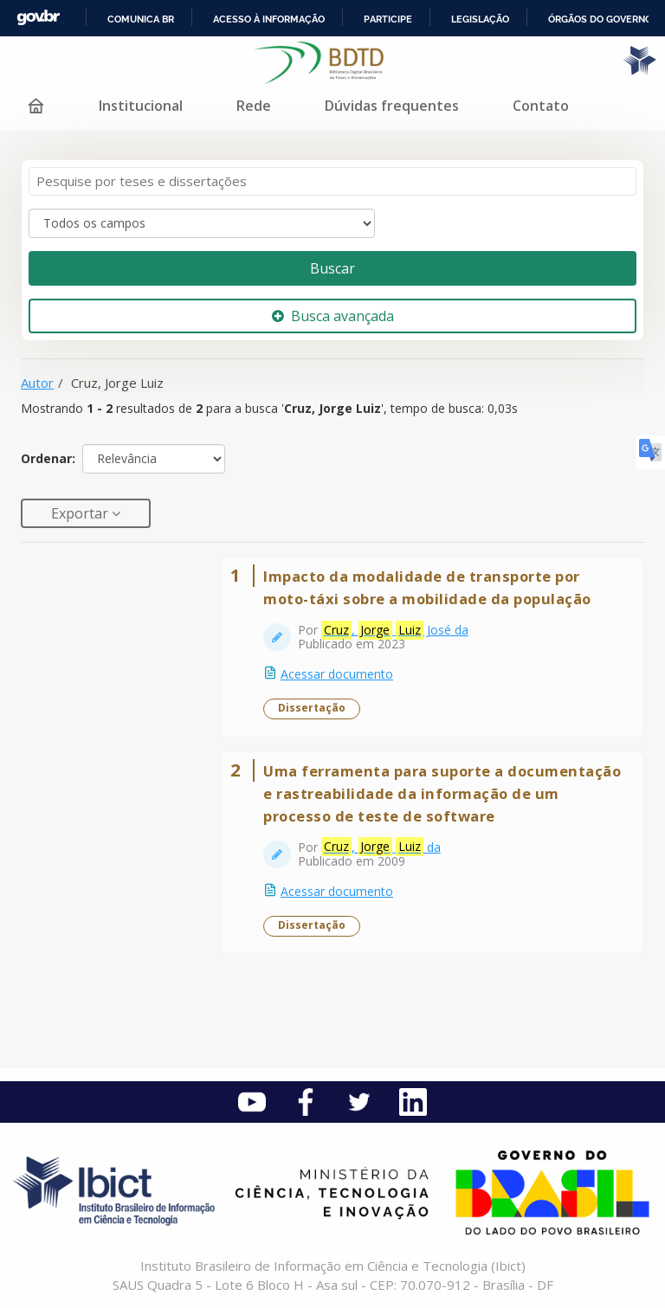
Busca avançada (333, 315)
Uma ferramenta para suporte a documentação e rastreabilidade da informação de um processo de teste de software (442, 793)
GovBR (38, 18)
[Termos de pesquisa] (332, 181)
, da (381, 846)
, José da (394, 630)
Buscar (332, 268)
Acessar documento (337, 674)
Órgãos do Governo (600, 19)
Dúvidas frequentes (392, 105)
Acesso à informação (269, 19)
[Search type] (202, 223)
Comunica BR (140, 19)
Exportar (81, 513)
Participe (388, 19)
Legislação (480, 19)
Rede (253, 105)
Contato (541, 105)
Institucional (141, 105)
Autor (37, 382)
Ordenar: (48, 458)
